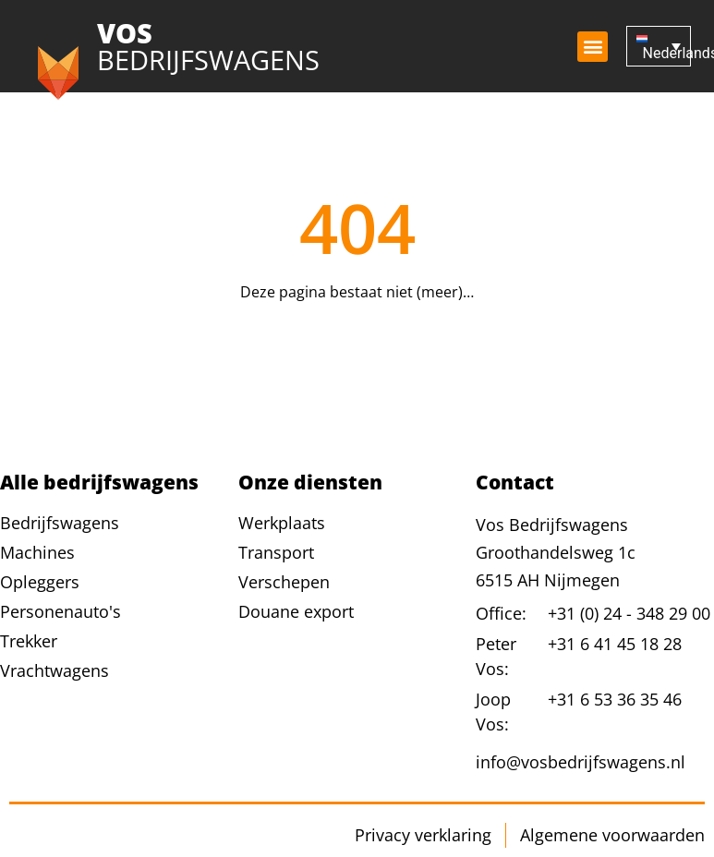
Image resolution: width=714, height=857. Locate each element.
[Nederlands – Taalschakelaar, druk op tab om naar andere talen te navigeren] (658, 46)
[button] (592, 46)
